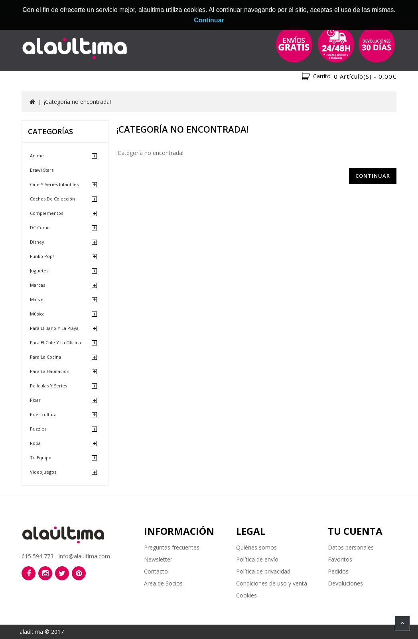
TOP (402, 623)
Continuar (372, 175)
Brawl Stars (41, 170)
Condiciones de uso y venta (271, 583)
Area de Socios (163, 583)
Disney (37, 242)
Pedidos (338, 571)
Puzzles (38, 429)
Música (37, 314)
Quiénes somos (256, 547)
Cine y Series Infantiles (54, 184)
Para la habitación (49, 371)
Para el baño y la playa (54, 328)
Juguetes (39, 271)
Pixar (35, 400)
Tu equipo (40, 457)
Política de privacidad (263, 571)
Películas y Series (48, 386)
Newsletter (158, 559)
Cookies (246, 595)
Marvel (37, 299)
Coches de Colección (52, 199)
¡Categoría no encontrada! (77, 101)
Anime (37, 156)
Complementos (46, 213)
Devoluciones (345, 583)
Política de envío (257, 559)
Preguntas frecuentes (171, 547)
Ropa (35, 443)
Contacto (156, 571)
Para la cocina (45, 357)
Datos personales (351, 547)
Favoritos (340, 559)
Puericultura (43, 414)
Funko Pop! (42, 256)
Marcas (37, 285)
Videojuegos (43, 472)
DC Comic (40, 227)
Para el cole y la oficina (55, 342)
